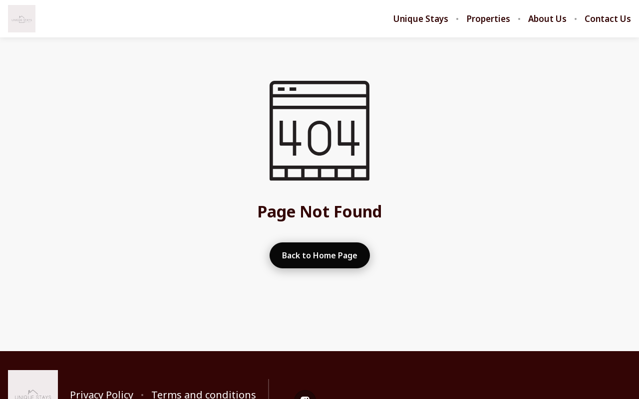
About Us (547, 19)
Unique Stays (420, 19)
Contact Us (608, 19)
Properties (488, 19)
